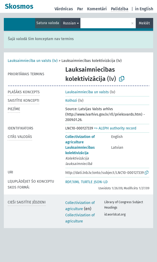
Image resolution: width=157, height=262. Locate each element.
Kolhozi (71, 100)
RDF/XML (72, 182)
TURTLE (86, 182)
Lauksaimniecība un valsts (87, 92)
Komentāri (97, 8)
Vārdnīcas (64, 8)
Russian (69, 23)
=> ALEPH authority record (115, 128)
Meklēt (144, 23)
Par (80, 8)
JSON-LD (101, 182)
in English (144, 8)
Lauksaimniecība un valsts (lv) (33, 61)
